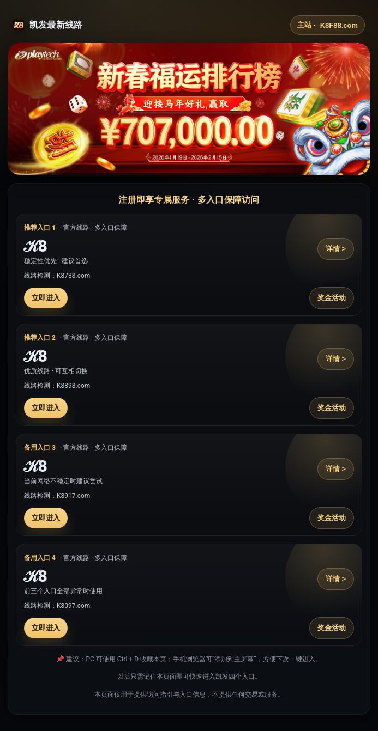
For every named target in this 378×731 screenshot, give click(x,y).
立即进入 (46, 298)
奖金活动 (331, 298)
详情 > (336, 249)
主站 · (327, 25)
